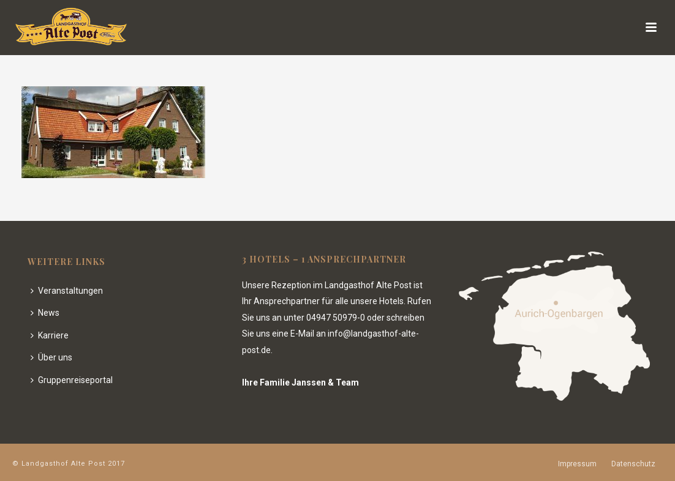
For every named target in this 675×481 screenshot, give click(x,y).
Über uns (51, 357)
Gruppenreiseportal (72, 380)
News (45, 313)
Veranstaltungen (67, 291)
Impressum (577, 464)
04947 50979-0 (335, 318)
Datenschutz (633, 464)
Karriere (50, 335)
